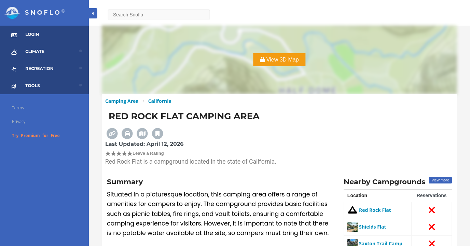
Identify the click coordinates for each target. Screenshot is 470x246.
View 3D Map (279, 60)
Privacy (19, 121)
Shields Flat (366, 226)
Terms (18, 108)
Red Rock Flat (369, 210)
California (159, 101)
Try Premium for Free (36, 135)
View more (440, 180)
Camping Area (122, 101)
